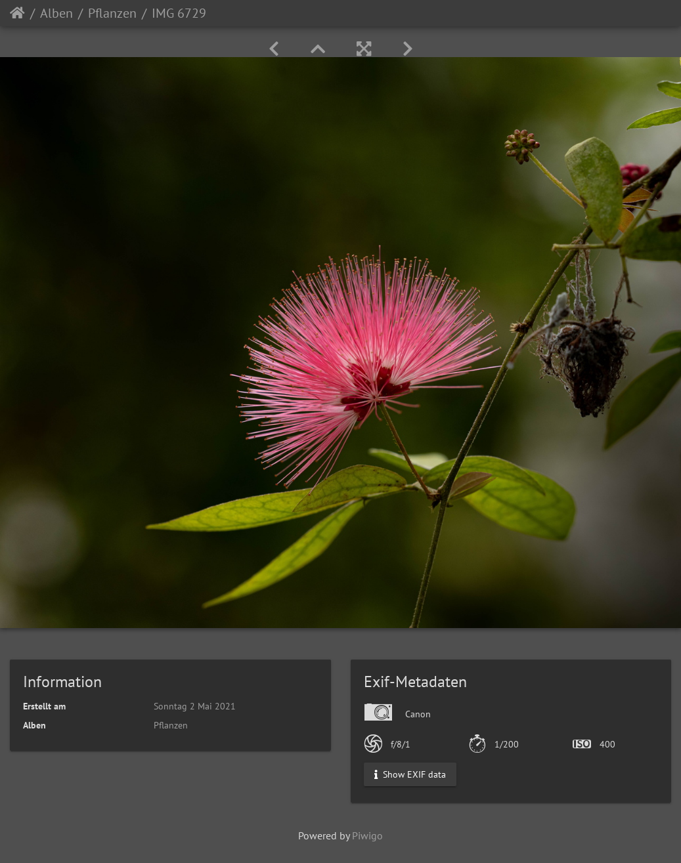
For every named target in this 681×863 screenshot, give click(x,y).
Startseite (17, 13)
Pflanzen (112, 13)
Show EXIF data (410, 774)
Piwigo (367, 835)
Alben (56, 13)
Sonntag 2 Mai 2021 (195, 706)
